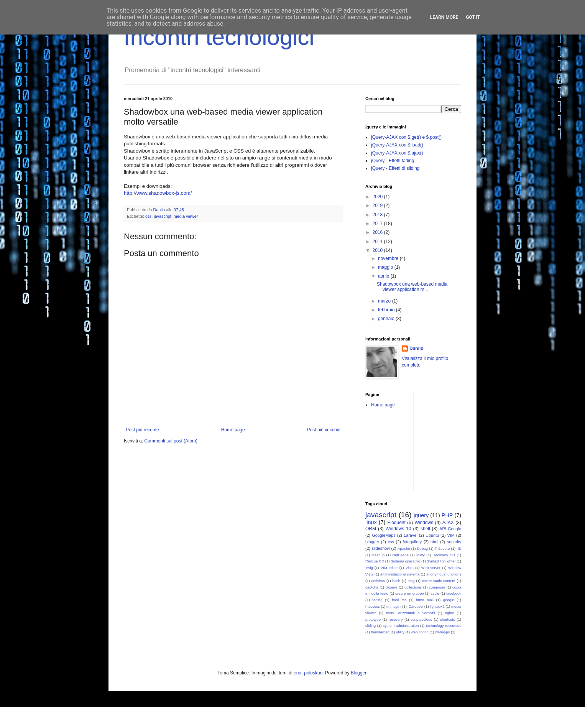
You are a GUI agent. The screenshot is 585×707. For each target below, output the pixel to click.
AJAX (448, 522)
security (454, 541)
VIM (450, 535)
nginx (449, 613)
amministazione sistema (400, 574)
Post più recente (142, 429)
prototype (373, 619)
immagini (393, 606)
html (434, 541)
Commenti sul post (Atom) (170, 441)
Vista (410, 568)
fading (377, 600)
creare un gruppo (409, 593)
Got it (473, 17)
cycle (435, 593)
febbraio (387, 309)
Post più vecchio (323, 429)
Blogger (358, 673)
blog (411, 581)
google (448, 600)
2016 (378, 232)
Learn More (444, 17)
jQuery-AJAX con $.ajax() (397, 153)
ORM (370, 528)
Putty (420, 555)
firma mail (425, 600)
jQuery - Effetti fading (392, 160)
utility (400, 632)
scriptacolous (421, 619)
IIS (459, 548)
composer (437, 587)
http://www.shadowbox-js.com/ (158, 193)
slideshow (381, 548)
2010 (378, 250)
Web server (430, 568)
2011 (378, 241)
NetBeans (401, 555)
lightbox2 (437, 606)
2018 (378, 214)
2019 (378, 205)
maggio (386, 267)
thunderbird (380, 632)
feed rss (399, 600)
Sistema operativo (405, 561)
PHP (447, 515)
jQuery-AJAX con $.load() (397, 145)
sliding (370, 625)
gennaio (387, 318)
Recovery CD (443, 555)
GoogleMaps (383, 535)
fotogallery (412, 541)
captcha (371, 587)
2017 (378, 223)
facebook (453, 593)
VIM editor (389, 568)
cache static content (438, 581)
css (148, 216)
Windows (424, 522)
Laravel (410, 535)
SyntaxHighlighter (441, 561)
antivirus (378, 581)
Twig (369, 568)
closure (392, 587)
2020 (378, 196)
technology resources (443, 625)
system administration (401, 625)
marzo (385, 301)
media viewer (186, 216)
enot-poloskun (308, 673)
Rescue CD (374, 561)
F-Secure (442, 548)
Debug (422, 548)
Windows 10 (398, 528)
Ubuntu (432, 535)
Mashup (378, 555)
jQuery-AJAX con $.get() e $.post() (406, 137)
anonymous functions (443, 574)
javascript (162, 216)
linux (371, 522)
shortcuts (447, 619)
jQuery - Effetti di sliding (395, 168)
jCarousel (416, 606)
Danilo (416, 348)
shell (425, 528)
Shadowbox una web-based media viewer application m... (412, 286)
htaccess (372, 606)
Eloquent (396, 522)
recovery (396, 619)
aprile (384, 276)
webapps (442, 632)
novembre (389, 258)
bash (396, 581)
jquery (421, 515)
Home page (233, 429)
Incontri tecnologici (219, 37)
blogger (372, 541)
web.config (420, 632)
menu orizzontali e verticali (410, 613)
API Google (450, 528)
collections (413, 587)
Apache (404, 548)
